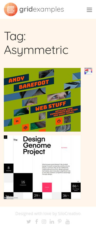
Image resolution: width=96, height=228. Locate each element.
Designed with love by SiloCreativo (48, 213)
